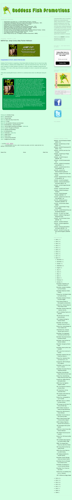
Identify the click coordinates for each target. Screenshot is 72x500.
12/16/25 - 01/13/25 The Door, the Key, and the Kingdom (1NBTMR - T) (62, 231)
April (58, 275)
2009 (57, 490)
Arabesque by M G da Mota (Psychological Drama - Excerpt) (17, 24)
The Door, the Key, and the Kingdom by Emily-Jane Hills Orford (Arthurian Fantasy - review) (24, 29)
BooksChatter (8, 118)
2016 (57, 257)
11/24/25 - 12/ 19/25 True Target (61, 213)
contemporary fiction (11, 145)
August (58, 267)
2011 (57, 486)
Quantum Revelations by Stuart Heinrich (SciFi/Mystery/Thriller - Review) (20, 27)
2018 (57, 253)
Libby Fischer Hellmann (23, 145)
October (59, 263)
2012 (57, 484)
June (58, 271)
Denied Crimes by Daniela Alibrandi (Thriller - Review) (16, 25)
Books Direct (7, 136)
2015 (57, 478)
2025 (57, 239)
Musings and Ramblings (10, 129)
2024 (57, 241)
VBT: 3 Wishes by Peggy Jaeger (64, 475)
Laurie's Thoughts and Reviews (12, 127)
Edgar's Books (8, 134)
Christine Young (10, 115)
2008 (57, 492)
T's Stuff (7, 121)
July (58, 269)
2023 (57, 243)
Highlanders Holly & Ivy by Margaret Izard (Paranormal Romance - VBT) (20, 26)
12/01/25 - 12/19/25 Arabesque (61, 221)
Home (24, 152)
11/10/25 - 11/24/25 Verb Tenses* (61, 188)
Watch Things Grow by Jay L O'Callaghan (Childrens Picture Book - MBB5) (21, 33)
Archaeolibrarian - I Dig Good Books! (12, 124)
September (59, 265)
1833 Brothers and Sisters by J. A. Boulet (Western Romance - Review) (20, 21)
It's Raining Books (8, 131)
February (59, 279)
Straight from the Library (9, 139)
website (62, 36)
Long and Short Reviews (10, 137)
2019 (57, 251)
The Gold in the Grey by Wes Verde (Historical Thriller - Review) (18, 31)
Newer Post (3, 152)
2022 (57, 245)
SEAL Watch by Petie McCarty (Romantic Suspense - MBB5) (17, 28)
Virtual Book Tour (10, 146)
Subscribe (62, 63)
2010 (57, 488)
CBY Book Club (8, 116)
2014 (57, 480)
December (59, 259)
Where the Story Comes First (12, 119)
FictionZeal (7, 132)
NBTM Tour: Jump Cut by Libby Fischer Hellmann (16, 40)
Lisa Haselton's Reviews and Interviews (14, 123)
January (59, 282)
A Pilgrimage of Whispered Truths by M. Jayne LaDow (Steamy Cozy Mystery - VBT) (23, 22)
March (58, 277)
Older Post (45, 152)
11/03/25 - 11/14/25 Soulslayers (61, 180)
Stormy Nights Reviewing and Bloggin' (13, 126)
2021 (57, 247)
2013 (57, 482)
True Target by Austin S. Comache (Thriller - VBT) (15, 32)
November (59, 261)
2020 (57, 249)
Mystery (32, 145)
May (58, 273)
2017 (57, 255)
